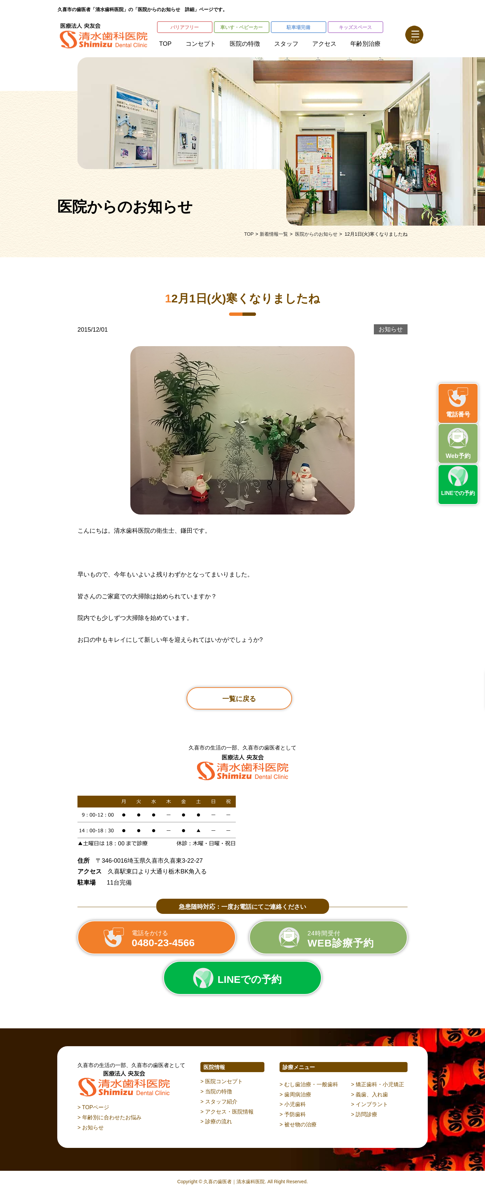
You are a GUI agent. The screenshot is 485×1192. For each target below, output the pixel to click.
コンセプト (201, 43)
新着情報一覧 (274, 234)
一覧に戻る (239, 698)
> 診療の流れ (216, 1121)
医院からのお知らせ (316, 234)
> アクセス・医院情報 (227, 1112)
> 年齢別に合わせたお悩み (109, 1117)
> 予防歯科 (293, 1114)
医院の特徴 (245, 43)
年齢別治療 (365, 43)
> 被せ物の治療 (298, 1124)
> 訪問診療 (364, 1114)
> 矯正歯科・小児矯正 (377, 1084)
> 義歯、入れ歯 (369, 1094)
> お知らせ (90, 1127)
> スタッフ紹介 (218, 1101)
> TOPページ (93, 1107)
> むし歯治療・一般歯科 (309, 1084)
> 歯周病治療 (295, 1094)
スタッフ (286, 43)
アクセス (324, 43)
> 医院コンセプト (221, 1081)
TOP (165, 43)
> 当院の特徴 (216, 1091)
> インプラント (369, 1104)
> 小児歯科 (293, 1104)
